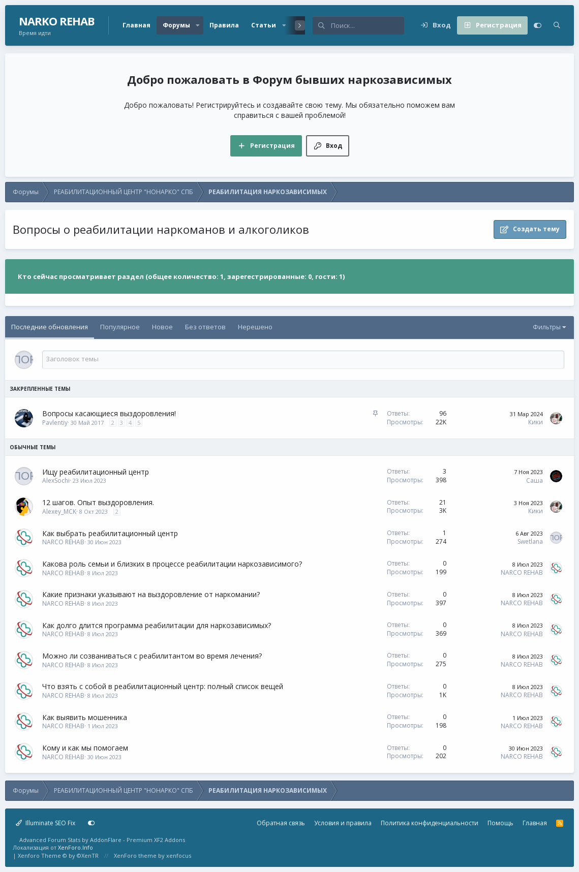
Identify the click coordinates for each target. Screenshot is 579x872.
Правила (224, 25)
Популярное (120, 326)
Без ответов (205, 326)
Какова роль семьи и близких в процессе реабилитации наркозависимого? (172, 564)
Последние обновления (49, 326)
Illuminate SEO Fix (45, 823)
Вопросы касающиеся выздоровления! (109, 413)
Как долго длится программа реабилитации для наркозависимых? (156, 625)
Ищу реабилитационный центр (95, 472)
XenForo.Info (75, 847)
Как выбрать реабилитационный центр (110, 533)
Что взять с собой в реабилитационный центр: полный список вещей (162, 686)
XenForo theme (135, 855)
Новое (162, 326)
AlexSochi (56, 480)
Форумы (176, 25)
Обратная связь (281, 823)
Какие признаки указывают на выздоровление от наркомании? (151, 594)
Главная (136, 25)
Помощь (500, 823)
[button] (197, 25)
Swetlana (530, 541)
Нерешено (255, 326)
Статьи (263, 25)
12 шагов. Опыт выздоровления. (98, 502)
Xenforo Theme (58, 855)
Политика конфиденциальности (429, 823)
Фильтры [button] (547, 327)
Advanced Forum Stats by (102, 840)
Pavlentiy (55, 422)
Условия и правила (343, 823)
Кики (535, 422)
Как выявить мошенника (84, 717)
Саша (534, 480)
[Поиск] (367, 25)
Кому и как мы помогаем (85, 748)
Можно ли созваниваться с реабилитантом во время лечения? (152, 656)
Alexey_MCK (59, 511)
